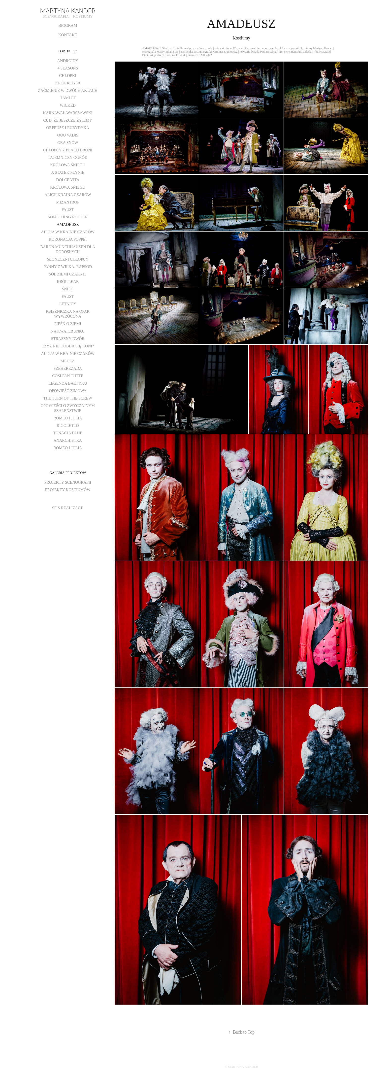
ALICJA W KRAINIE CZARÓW (68, 232)
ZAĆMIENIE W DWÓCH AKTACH (67, 90)
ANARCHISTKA (68, 440)
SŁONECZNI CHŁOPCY (68, 259)
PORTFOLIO (67, 51)
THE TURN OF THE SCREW (67, 398)
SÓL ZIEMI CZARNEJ (68, 274)
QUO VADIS (67, 135)
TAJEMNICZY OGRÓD (67, 157)
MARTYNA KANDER (68, 10)
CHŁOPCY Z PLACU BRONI (67, 150)
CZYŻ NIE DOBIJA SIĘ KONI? (67, 346)
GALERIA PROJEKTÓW (67, 473)
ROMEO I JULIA (67, 418)
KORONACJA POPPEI (68, 239)
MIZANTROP (67, 202)
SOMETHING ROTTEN (68, 217)
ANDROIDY (67, 61)
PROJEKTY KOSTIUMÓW (68, 490)
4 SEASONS (67, 68)
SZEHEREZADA (68, 368)
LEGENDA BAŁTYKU (67, 383)
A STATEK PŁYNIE (67, 172)
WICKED (68, 105)
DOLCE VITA (67, 180)
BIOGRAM (67, 25)
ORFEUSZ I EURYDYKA (67, 128)
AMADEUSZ (68, 224)
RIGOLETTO (68, 425)
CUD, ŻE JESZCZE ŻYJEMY (67, 120)
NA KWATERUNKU (68, 331)
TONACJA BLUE (67, 433)
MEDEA (68, 361)
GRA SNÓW (67, 142)
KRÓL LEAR (68, 281)
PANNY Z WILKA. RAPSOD (68, 267)
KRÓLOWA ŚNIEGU (67, 165)
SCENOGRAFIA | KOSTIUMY (68, 16)
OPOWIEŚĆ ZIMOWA (68, 391)
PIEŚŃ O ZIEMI (67, 324)
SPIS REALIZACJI (68, 508)
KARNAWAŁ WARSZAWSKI (67, 113)
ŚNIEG (67, 289)
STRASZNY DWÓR (68, 339)
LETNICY (67, 304)
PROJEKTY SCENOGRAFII (67, 482)
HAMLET (68, 98)
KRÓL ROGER (67, 83)
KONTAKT (67, 35)
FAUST (68, 209)
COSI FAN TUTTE (67, 376)
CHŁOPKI (67, 75)
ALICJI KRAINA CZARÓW (67, 195)
